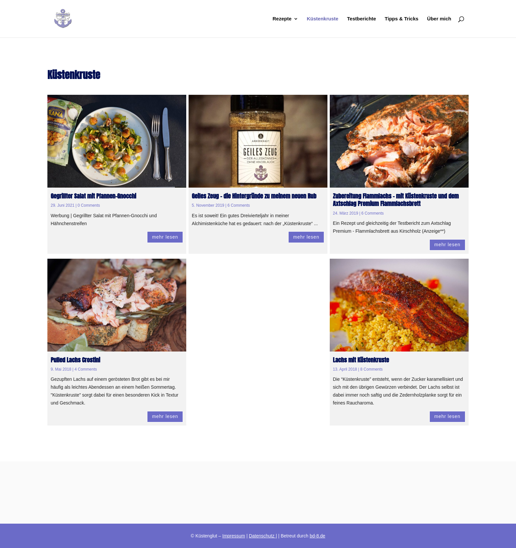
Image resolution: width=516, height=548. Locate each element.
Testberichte (361, 18)
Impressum (233, 535)
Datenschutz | (263, 535)
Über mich (439, 18)
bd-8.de (317, 535)
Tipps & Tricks (401, 18)
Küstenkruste (322, 18)
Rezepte (282, 18)
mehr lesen (165, 237)
